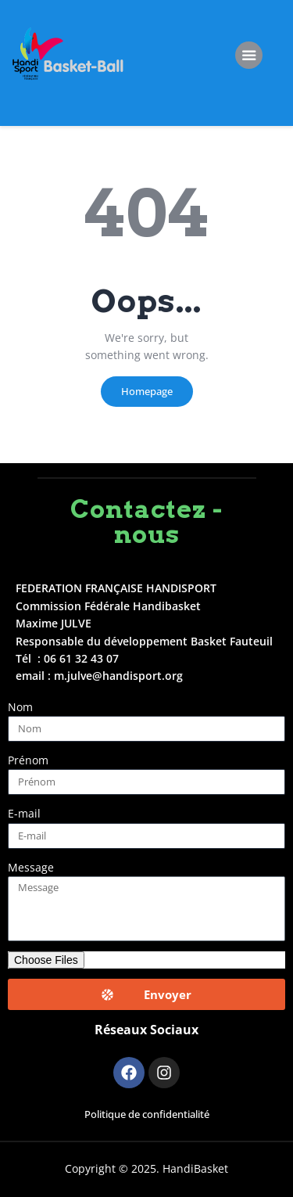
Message (31, 867)
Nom (20, 706)
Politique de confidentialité (146, 1114)
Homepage (147, 391)
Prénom (28, 760)
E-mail (24, 813)
